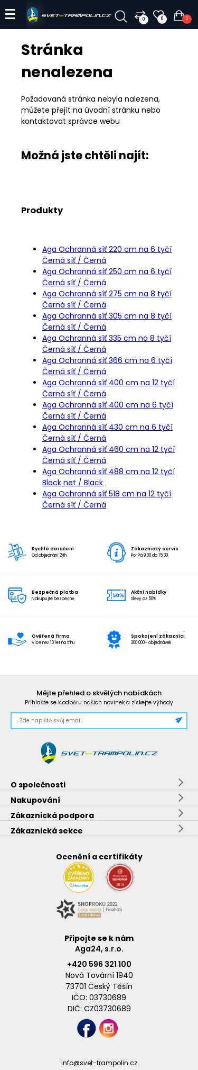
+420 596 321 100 (99, 964)
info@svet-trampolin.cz (99, 1062)
